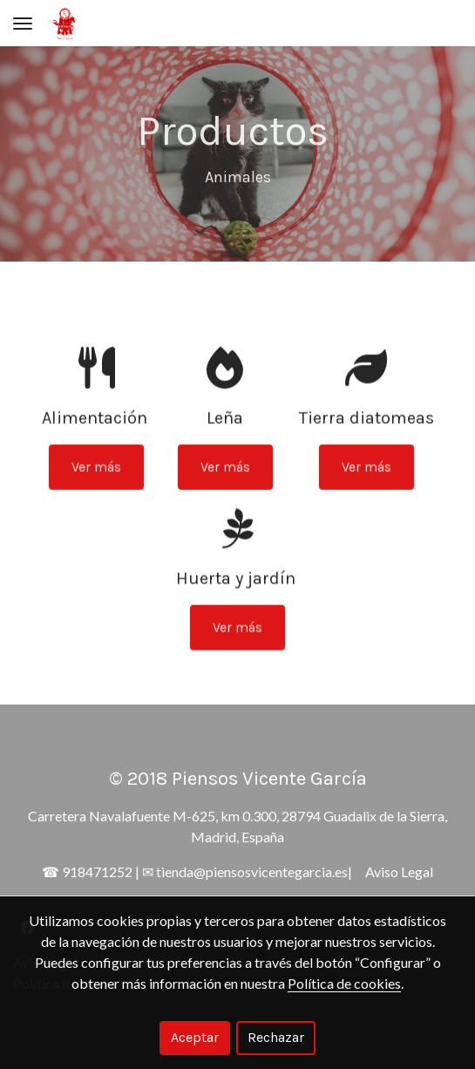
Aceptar (195, 1037)
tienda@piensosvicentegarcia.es (252, 871)
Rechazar (276, 1037)
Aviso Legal (399, 871)
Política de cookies (344, 983)
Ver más (96, 481)
